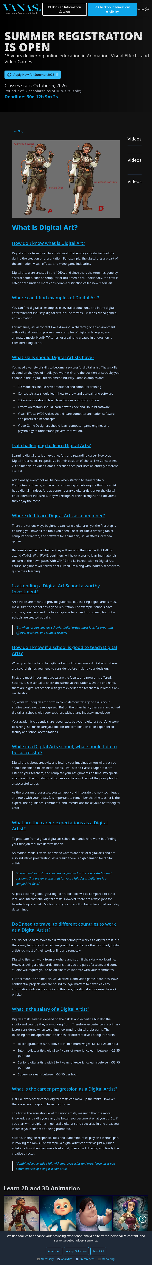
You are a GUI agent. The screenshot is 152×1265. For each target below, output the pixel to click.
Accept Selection (76, 1251)
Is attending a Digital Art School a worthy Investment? (56, 588)
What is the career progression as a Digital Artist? (64, 1089)
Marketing (106, 1259)
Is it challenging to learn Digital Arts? (51, 445)
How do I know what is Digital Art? (48, 243)
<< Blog (18, 131)
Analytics (65, 1259)
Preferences (85, 1259)
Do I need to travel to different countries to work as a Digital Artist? (64, 927)
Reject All (98, 1251)
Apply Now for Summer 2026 (32, 74)
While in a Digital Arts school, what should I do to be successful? (64, 749)
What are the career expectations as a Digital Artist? (60, 825)
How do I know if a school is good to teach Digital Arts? (64, 650)
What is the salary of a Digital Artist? (50, 1009)
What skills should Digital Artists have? (53, 357)
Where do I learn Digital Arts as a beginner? (58, 515)
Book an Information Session (64, 9)
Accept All (54, 1251)
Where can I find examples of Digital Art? (55, 297)
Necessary (45, 1259)
